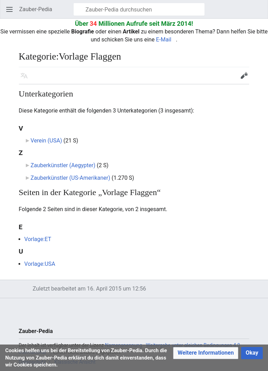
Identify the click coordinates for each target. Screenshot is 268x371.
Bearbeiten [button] (246, 79)
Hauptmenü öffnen (11, 12)
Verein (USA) (46, 140)
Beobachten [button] (230, 79)
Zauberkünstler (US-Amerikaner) (70, 178)
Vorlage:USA (39, 264)
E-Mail (163, 39)
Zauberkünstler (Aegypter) (63, 165)
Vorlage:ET (37, 239)
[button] (205, 353)
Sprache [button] (26, 79)
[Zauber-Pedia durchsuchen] (139, 9)
